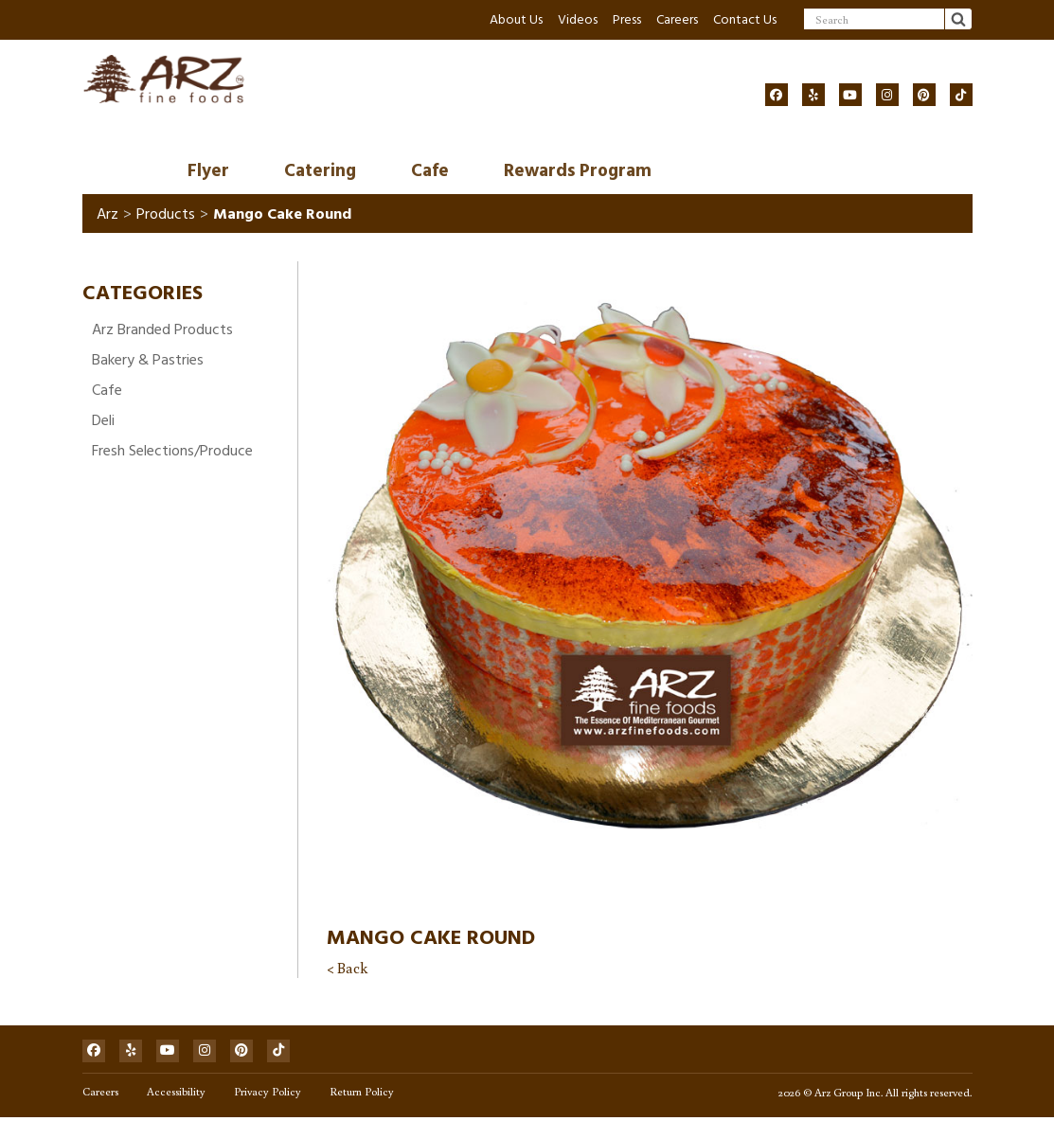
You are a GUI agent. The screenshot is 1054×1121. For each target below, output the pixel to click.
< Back (347, 969)
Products (165, 215)
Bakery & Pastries (148, 360)
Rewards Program (578, 172)
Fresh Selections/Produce (172, 451)
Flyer (208, 172)
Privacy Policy (267, 1095)
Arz (107, 215)
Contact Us (745, 19)
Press (627, 19)
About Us (516, 19)
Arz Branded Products (162, 330)
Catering (320, 172)
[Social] (776, 94)
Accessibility (176, 1095)
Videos (578, 19)
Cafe (430, 172)
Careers (677, 19)
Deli (103, 421)
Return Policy (362, 1095)
